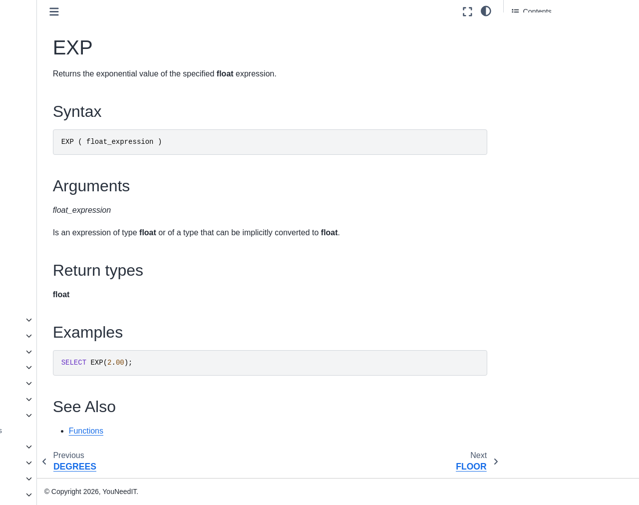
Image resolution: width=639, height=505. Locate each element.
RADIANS (53, 193)
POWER (50, 177)
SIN (43, 256)
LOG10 (48, 145)
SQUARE (52, 288)
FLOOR (49, 113)
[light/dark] (486, 10)
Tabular (40, 415)
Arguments (529, 44)
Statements (39, 479)
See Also (526, 86)
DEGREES (54, 82)
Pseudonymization (58, 336)
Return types (532, 58)
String (38, 383)
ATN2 (46, 18)
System (41, 399)
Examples (527, 72)
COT (44, 66)
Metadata (44, 320)
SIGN (45, 240)
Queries (33, 463)
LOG (44, 129)
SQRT (47, 272)
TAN (44, 304)
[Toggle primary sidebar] (145, 11)
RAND (47, 209)
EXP (44, 97)
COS (44, 50)
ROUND (50, 225)
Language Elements (53, 447)
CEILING (51, 34)
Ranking (42, 367)
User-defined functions (57, 431)
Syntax (523, 30)
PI (40, 161)
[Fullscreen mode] (467, 11)
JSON (30, 495)
